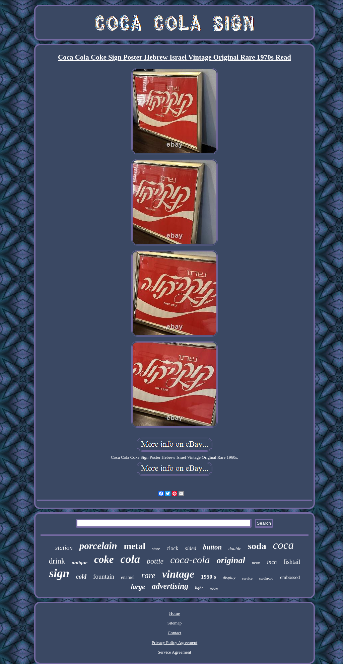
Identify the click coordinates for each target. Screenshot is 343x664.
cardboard (266, 578)
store (156, 548)
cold (81, 576)
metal (134, 546)
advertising (170, 586)
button (212, 547)
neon (256, 562)
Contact (174, 632)
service (247, 578)
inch (272, 562)
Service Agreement (174, 652)
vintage (178, 574)
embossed (290, 577)
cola (130, 559)
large (138, 586)
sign (59, 573)
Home (174, 613)
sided (190, 548)
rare (148, 575)
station (64, 547)
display (229, 577)
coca (283, 545)
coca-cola (190, 559)
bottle (155, 561)
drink (57, 561)
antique (79, 562)
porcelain (98, 545)
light (199, 588)
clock (173, 548)
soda (257, 546)
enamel (127, 577)
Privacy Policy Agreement (174, 642)
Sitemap (174, 622)
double (234, 548)
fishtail (291, 562)
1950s (213, 589)
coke (104, 559)
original (230, 560)
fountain (103, 576)
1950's (208, 577)
